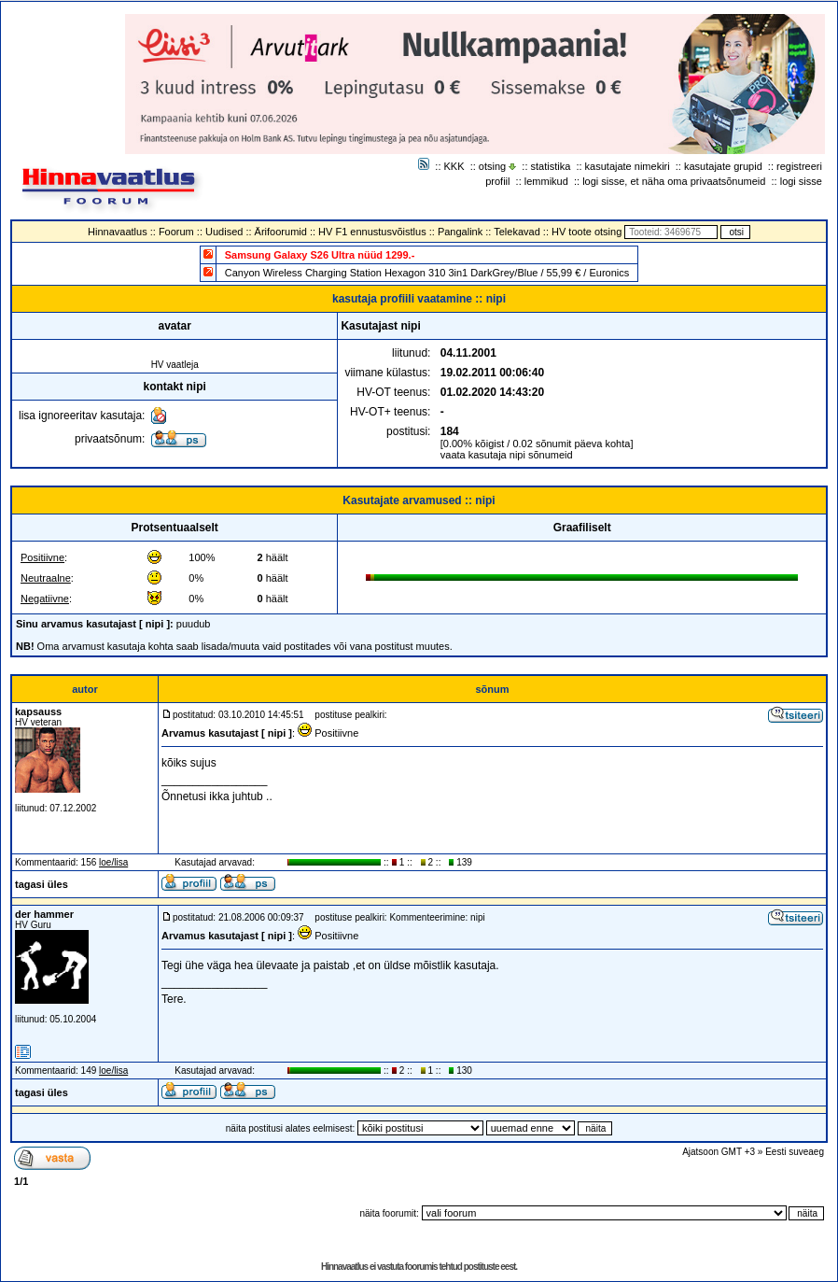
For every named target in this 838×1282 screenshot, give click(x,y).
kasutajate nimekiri (627, 166)
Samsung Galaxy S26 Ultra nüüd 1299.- (320, 255)
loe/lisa (113, 862)
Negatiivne (45, 598)
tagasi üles (41, 884)
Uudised (224, 231)
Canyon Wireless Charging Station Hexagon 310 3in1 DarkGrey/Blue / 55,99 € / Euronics (427, 272)
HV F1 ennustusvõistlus (372, 231)
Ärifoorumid (281, 231)
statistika (551, 166)
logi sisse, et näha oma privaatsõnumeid (673, 181)
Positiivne (42, 557)
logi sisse (801, 181)
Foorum (176, 231)
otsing (492, 166)
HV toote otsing (587, 231)
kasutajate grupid (723, 166)
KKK (454, 166)
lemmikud (546, 181)
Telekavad (517, 231)
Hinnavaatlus (117, 231)
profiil (497, 181)
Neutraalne (46, 578)
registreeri (799, 166)
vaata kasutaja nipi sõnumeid (506, 454)
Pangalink (460, 231)
